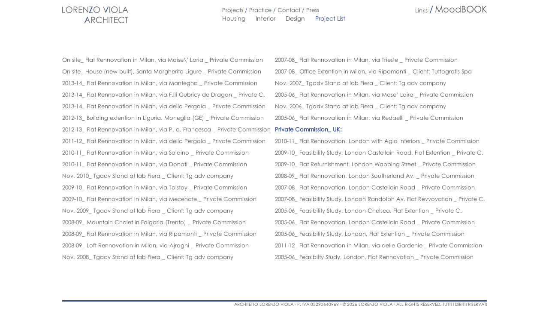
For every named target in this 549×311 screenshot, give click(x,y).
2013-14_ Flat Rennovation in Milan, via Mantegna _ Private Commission (159, 82)
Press (312, 9)
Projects (232, 9)
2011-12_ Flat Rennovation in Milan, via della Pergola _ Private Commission (163, 140)
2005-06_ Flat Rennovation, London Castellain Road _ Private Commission (375, 222)
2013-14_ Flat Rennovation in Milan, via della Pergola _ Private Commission (163, 106)
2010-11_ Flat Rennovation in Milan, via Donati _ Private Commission (154, 164)
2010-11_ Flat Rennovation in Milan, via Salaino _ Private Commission (155, 152)
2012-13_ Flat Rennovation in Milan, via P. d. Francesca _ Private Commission (166, 129)
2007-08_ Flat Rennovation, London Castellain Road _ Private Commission (375, 187)
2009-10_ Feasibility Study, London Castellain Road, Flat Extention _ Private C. (379, 152)
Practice (260, 9)
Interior (265, 18)
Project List (330, 18)
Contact (289, 9)
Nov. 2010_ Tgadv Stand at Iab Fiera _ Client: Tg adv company (147, 175)
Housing (233, 18)
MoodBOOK (461, 9)
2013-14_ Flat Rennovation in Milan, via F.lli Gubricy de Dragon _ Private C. (163, 94)
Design (295, 18)
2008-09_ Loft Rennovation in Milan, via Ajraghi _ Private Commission (155, 245)
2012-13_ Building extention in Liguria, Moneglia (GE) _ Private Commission (163, 117)
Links (421, 10)
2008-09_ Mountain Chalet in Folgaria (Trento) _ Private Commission (154, 222)
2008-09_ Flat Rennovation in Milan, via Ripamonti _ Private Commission (159, 233)
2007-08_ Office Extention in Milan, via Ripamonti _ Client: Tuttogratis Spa (373, 71)
